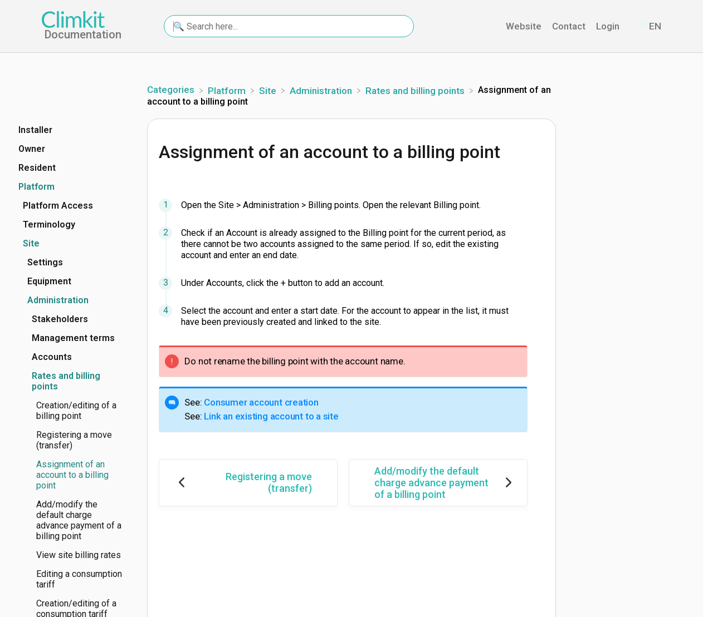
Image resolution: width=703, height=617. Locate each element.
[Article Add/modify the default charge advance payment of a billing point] (71, 520)
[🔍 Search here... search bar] (289, 26)
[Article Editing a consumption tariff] (71, 579)
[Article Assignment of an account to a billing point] (71, 475)
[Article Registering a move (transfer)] (71, 440)
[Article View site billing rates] (71, 554)
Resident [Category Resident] (37, 167)
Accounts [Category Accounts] (52, 357)
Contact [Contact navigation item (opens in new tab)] (570, 26)
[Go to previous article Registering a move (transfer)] (248, 482)
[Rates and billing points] (416, 89)
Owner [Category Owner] (31, 149)
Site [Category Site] (31, 243)
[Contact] (630, 26)
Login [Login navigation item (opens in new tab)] (609, 26)
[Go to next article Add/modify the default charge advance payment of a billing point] (438, 482)
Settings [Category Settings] (45, 262)
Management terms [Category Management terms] (73, 338)
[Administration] (322, 89)
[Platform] (228, 89)
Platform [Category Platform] (36, 186)
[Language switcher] (650, 26)
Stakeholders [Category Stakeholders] (60, 319)
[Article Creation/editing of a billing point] (71, 410)
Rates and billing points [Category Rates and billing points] (66, 381)
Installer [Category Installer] (35, 130)
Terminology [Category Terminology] (49, 224)
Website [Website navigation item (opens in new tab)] (525, 26)
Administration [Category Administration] (58, 300)
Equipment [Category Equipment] (49, 281)
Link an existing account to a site (271, 416)
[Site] (269, 89)
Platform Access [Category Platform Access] (58, 205)
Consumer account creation (261, 402)
